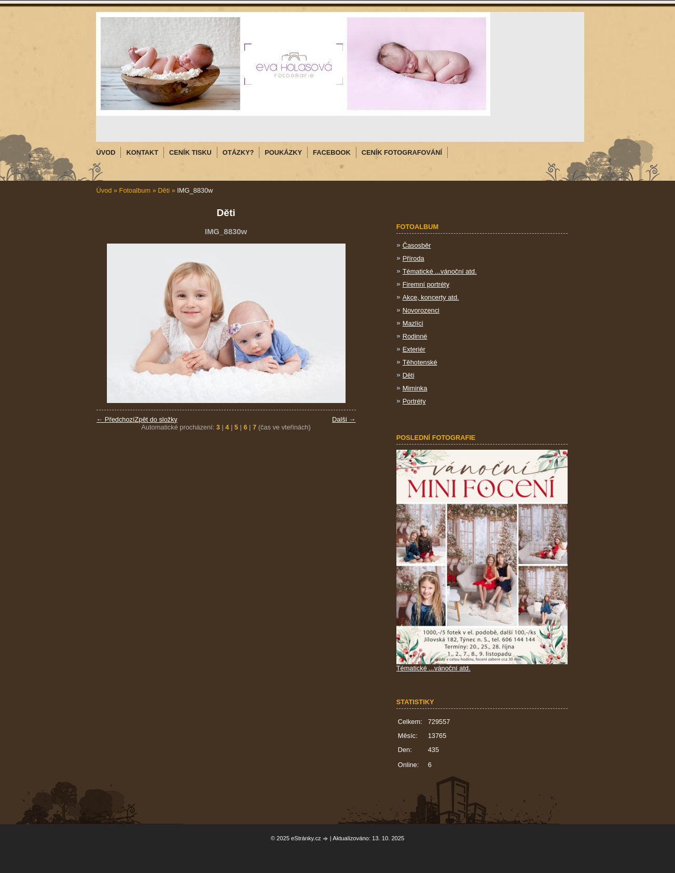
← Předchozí (116, 419)
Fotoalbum (134, 190)
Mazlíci (413, 323)
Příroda (413, 258)
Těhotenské (420, 362)
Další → (344, 419)
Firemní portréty (426, 284)
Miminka (415, 388)
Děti (164, 190)
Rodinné (415, 336)
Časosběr (417, 245)
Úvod (104, 190)
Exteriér (414, 349)
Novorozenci (421, 310)
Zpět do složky (155, 419)
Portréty (414, 401)
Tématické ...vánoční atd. (440, 271)
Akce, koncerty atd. (431, 297)
